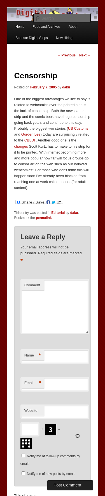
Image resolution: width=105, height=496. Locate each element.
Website (31, 410)
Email (32, 383)
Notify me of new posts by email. (51, 474)
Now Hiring (64, 38)
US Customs (78, 128)
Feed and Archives (46, 27)
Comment (32, 285)
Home (19, 27)
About (73, 27)
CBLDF (30, 140)
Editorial (58, 213)
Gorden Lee (31, 134)
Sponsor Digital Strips (31, 38)
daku (66, 87)
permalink (44, 218)
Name (32, 355)
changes (21, 146)
